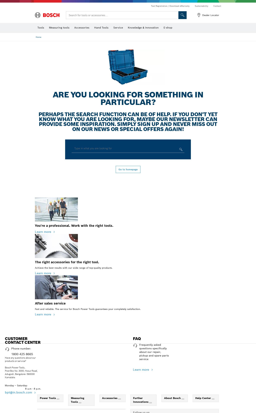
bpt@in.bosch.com (19, 392)
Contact (217, 6)
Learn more (43, 232)
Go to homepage (128, 169)
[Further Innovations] (150, 402)
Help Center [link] (203, 398)
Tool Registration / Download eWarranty (170, 6)
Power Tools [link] (48, 398)
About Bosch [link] (173, 398)
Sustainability (201, 6)
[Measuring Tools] (80, 402)
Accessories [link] (110, 398)
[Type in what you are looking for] (180, 150)
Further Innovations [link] (141, 400)
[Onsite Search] (182, 15)
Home (38, 37)
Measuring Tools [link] (77, 400)
